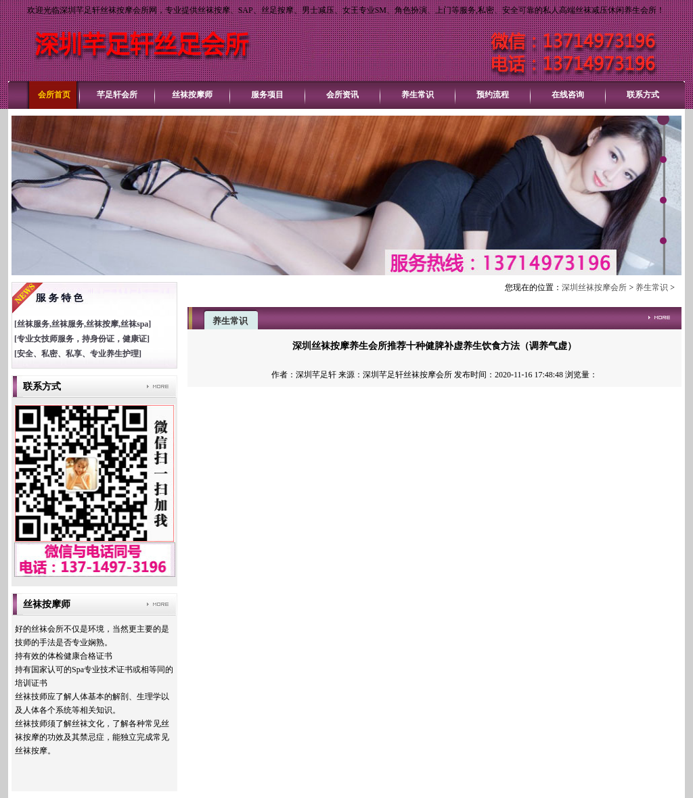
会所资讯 (342, 94)
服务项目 (267, 94)
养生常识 (417, 94)
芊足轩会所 (117, 94)
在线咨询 (568, 94)
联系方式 (643, 94)
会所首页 (54, 94)
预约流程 (492, 94)
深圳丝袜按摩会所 (594, 287)
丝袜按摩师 (192, 94)
